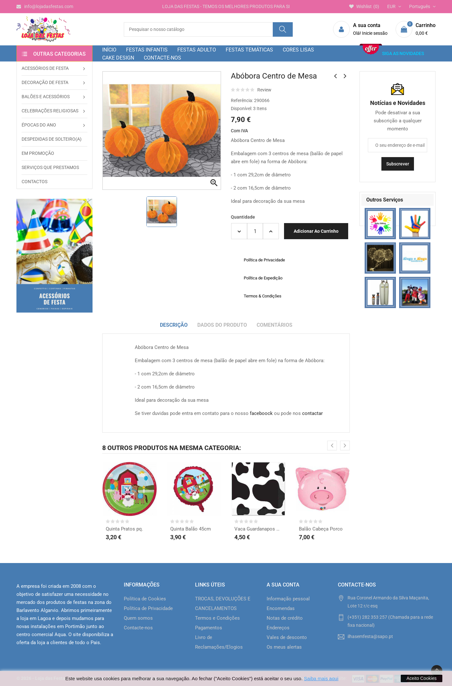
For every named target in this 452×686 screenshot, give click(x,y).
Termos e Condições (217, 618)
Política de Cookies (145, 599)
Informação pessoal (288, 599)
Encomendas (281, 608)
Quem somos (138, 618)
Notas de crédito (285, 618)
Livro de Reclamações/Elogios (219, 642)
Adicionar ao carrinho (316, 231)
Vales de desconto (287, 637)
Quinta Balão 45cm (190, 529)
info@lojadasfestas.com (44, 6)
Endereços (278, 628)
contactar (312, 413)
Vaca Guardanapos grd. (258, 529)
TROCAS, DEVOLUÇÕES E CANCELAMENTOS (223, 603)
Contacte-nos (138, 628)
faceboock (261, 413)
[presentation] (332, 445)
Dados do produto (222, 325)
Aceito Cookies (422, 678)
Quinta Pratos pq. (124, 529)
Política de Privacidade (148, 608)
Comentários (274, 325)
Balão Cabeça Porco (321, 529)
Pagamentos (208, 628)
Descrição (174, 325)
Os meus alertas (284, 647)
